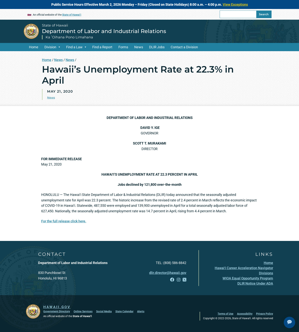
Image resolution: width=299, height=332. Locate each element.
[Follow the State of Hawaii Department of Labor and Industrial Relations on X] (184, 279)
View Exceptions (235, 4)
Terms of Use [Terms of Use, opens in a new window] (225, 313)
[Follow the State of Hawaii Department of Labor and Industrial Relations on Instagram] (178, 279)
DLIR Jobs (157, 47)
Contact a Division (184, 47)
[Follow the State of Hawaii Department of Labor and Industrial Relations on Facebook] (172, 279)
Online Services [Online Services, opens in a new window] (83, 311)
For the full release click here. (63, 221)
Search (264, 14)
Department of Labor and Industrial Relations (104, 31)
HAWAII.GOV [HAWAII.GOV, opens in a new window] (57, 307)
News (138, 47)
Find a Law (74, 47)
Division (50, 47)
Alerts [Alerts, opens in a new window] (140, 311)
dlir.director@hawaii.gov (167, 273)
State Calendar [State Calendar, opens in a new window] (124, 311)
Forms (123, 47)
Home (33, 47)
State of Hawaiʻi (71, 14)
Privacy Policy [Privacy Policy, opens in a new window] (264, 313)
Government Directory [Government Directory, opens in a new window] (56, 311)
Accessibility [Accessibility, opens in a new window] (244, 313)
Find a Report (102, 47)
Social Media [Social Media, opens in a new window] (104, 311)
